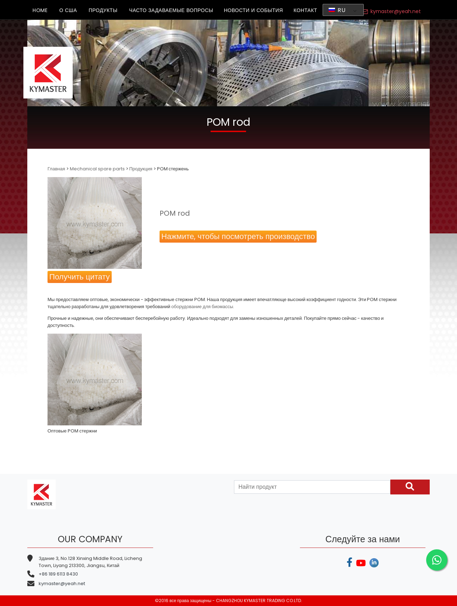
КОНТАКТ (305, 10)
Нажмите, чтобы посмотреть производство (238, 236)
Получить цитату (79, 276)
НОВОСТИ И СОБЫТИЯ (253, 10)
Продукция (140, 168)
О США (68, 10)
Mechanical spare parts (97, 168)
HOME (40, 10)
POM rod (175, 213)
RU (337, 10)
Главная (57, 168)
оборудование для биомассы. (202, 306)
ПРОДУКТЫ (103, 10)
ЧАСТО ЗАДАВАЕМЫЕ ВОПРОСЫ (171, 10)
